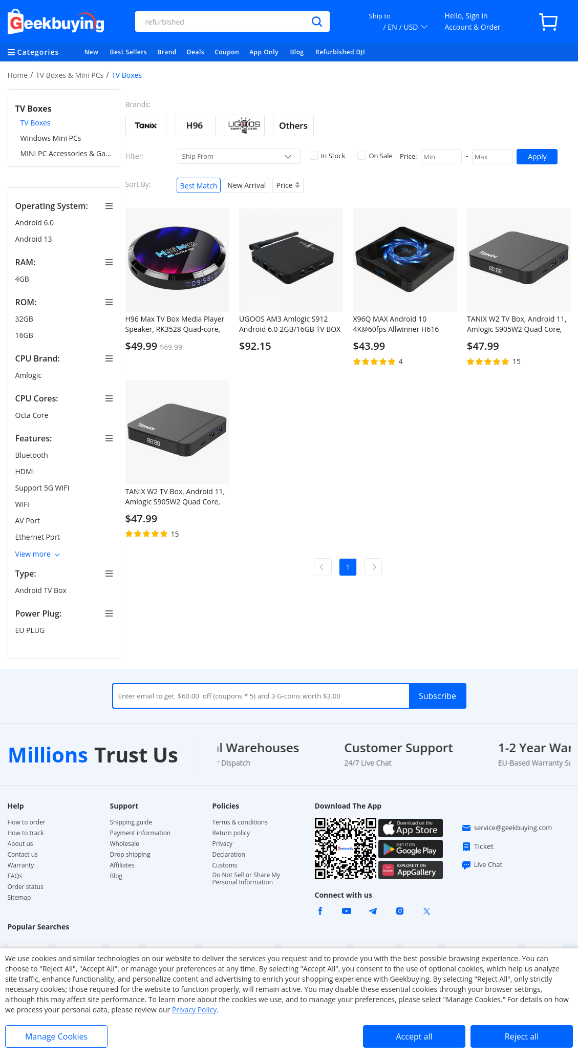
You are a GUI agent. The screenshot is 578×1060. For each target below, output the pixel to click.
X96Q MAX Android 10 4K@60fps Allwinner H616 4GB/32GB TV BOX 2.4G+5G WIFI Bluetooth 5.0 (399, 324)
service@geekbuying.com (506, 828)
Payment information (140, 833)
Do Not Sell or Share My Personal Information (246, 879)
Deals (195, 52)
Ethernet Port (38, 537)
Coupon (227, 52)
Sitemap (19, 897)
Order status (26, 887)
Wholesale (125, 843)
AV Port (28, 520)
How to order (27, 822)
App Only (264, 52)
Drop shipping (130, 854)
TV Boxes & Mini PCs (69, 75)
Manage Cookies (56, 1036)
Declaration (228, 854)
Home (18, 75)
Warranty (21, 865)
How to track (26, 833)
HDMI (25, 471)
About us (20, 843)
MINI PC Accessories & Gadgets (66, 153)
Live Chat (481, 865)
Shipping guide (131, 822)
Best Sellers (128, 52)
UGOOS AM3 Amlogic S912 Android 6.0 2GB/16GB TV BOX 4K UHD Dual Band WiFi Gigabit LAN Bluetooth (289, 324)
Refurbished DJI (340, 52)
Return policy (231, 833)
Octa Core (32, 415)
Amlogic (29, 375)
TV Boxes (35, 123)
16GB (25, 335)
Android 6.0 (35, 222)
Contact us (23, 854)
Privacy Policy (194, 1009)
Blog (297, 52)
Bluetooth (32, 455)
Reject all (522, 1036)
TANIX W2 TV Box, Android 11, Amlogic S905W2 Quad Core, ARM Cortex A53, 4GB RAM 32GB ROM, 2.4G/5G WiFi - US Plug (175, 496)
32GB (25, 319)
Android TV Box (42, 590)
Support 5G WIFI (43, 488)
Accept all (414, 1036)
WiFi (23, 504)
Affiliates (122, 865)
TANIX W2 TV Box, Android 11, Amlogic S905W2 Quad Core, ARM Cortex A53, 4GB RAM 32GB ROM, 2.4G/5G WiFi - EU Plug (517, 324)
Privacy (222, 843)
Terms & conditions (240, 822)
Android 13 (34, 239)
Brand (167, 52)
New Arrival (246, 185)
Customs (225, 865)
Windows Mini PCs (50, 138)
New (91, 52)
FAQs (15, 876)
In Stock (328, 155)
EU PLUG (31, 630)
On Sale (374, 155)
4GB (23, 279)
